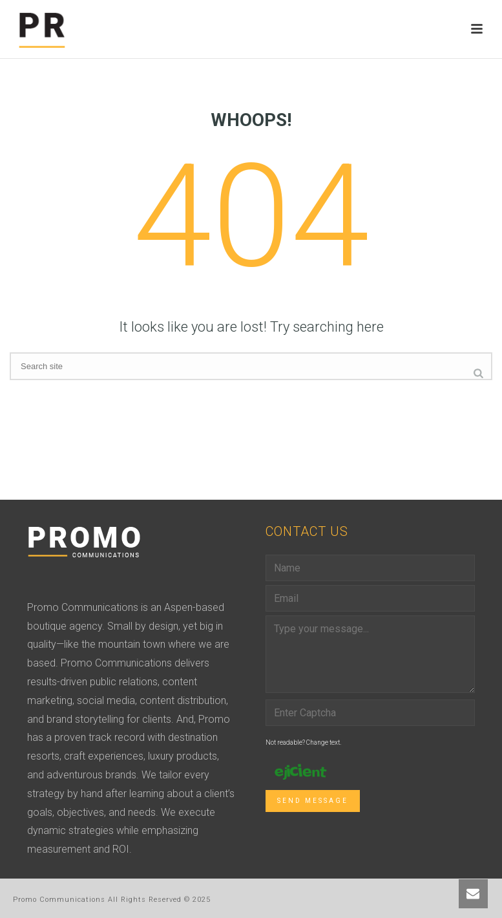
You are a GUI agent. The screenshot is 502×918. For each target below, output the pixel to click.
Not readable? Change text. (303, 742)
